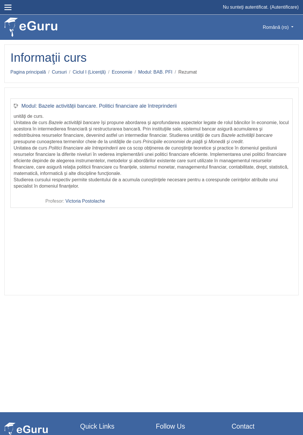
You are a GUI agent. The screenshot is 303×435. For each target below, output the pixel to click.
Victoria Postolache (85, 201)
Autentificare (284, 7)
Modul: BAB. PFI (155, 72)
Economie (122, 72)
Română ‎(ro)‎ (276, 27)
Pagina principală (28, 72)
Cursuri (59, 72)
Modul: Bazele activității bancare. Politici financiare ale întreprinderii (99, 106)
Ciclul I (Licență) (89, 72)
